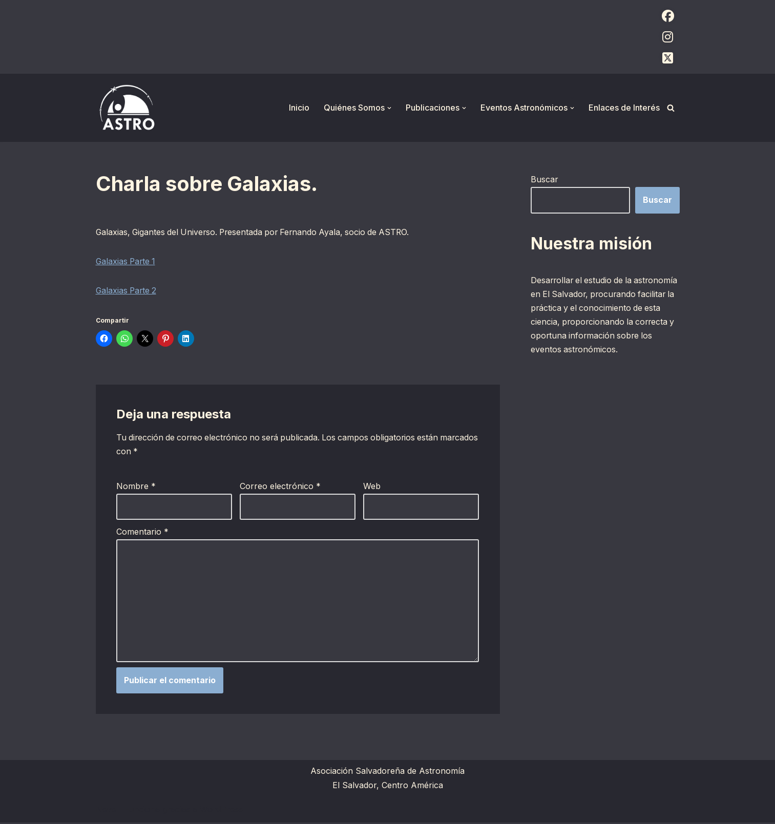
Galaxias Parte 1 (127, 262)
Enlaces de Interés (624, 107)
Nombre (136, 487)
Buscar (544, 179)
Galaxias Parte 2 (127, 291)
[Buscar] (671, 108)
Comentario (142, 532)
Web (372, 487)
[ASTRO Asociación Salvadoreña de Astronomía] (126, 108)
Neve (106, 811)
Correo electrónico (280, 487)
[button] (389, 108)
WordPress (221, 811)
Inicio (299, 107)
